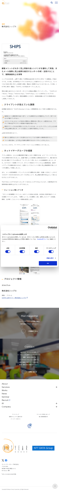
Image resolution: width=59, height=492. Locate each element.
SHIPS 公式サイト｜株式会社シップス (14, 298)
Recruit (5, 400)
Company (29, 407)
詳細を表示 (50, 258)
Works (4, 390)
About (5, 384)
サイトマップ (15, 414)
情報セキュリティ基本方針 (15, 416)
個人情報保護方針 (43, 416)
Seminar (5, 397)
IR (29, 403)
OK (48, 263)
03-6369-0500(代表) (10, 474)
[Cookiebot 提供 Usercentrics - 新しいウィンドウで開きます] (49, 227)
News (4, 394)
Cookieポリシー (42, 239)
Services (29, 387)
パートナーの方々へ (16, 419)
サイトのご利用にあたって (43, 414)
